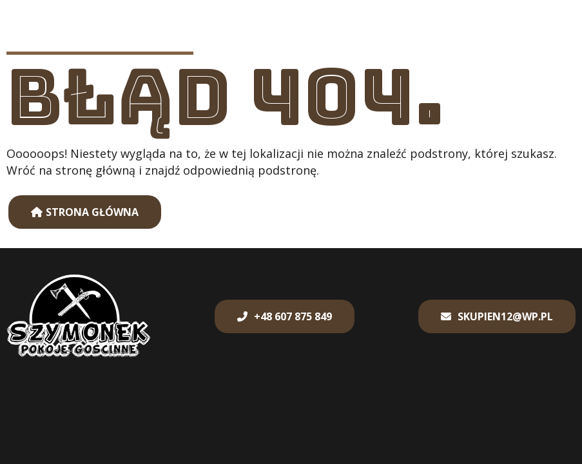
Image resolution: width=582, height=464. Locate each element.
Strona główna (92, 212)
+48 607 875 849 (293, 316)
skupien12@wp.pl (505, 316)
